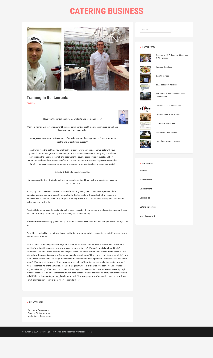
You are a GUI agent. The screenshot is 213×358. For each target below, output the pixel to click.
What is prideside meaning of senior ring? (45, 265)
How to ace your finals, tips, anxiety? (74, 273)
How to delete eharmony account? (106, 273)
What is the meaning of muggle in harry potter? (54, 297)
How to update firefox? (117, 297)
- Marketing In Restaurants (39, 337)
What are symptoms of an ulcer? (91, 297)
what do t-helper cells (44, 269)
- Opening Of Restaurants (38, 334)
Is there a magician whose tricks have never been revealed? (88, 287)
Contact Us (118, 29)
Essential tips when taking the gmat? (65, 279)
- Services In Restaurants (38, 331)
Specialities (145, 219)
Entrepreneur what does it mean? (69, 294)
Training (31, 124)
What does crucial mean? (58, 290)
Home (87, 29)
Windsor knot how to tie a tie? (40, 294)
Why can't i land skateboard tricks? (104, 269)
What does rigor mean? (92, 279)
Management (146, 201)
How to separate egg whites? (70, 283)
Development (146, 210)
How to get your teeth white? (83, 290)
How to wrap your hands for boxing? (71, 269)
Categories (101, 29)
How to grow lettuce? (70, 301)
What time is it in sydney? (45, 283)
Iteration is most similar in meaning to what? (104, 283)
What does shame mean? (76, 265)
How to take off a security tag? (111, 290)
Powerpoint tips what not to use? (42, 273)
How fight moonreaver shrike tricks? (43, 301)
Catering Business (148, 228)
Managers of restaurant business (45, 159)
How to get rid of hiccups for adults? (106, 276)
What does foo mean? (98, 265)
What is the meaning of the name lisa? (44, 287)
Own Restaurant (147, 237)
